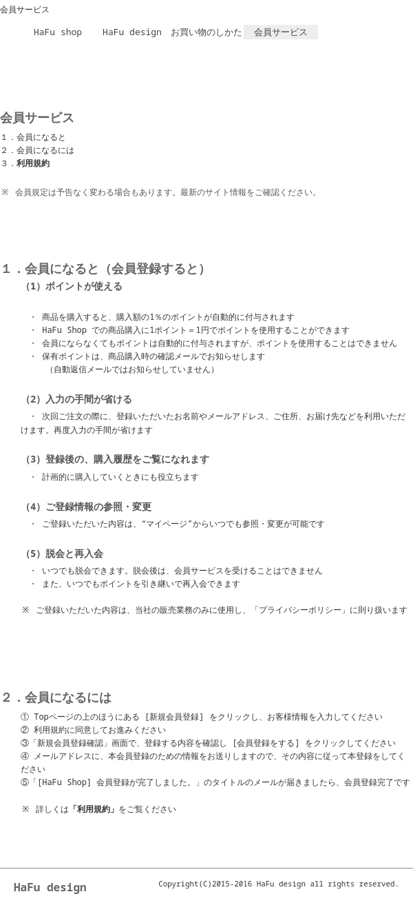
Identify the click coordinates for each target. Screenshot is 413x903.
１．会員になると (33, 137)
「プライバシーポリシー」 (300, 610)
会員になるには (45, 150)
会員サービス (281, 32)
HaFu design (132, 32)
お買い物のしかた (206, 32)
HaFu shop (58, 32)
